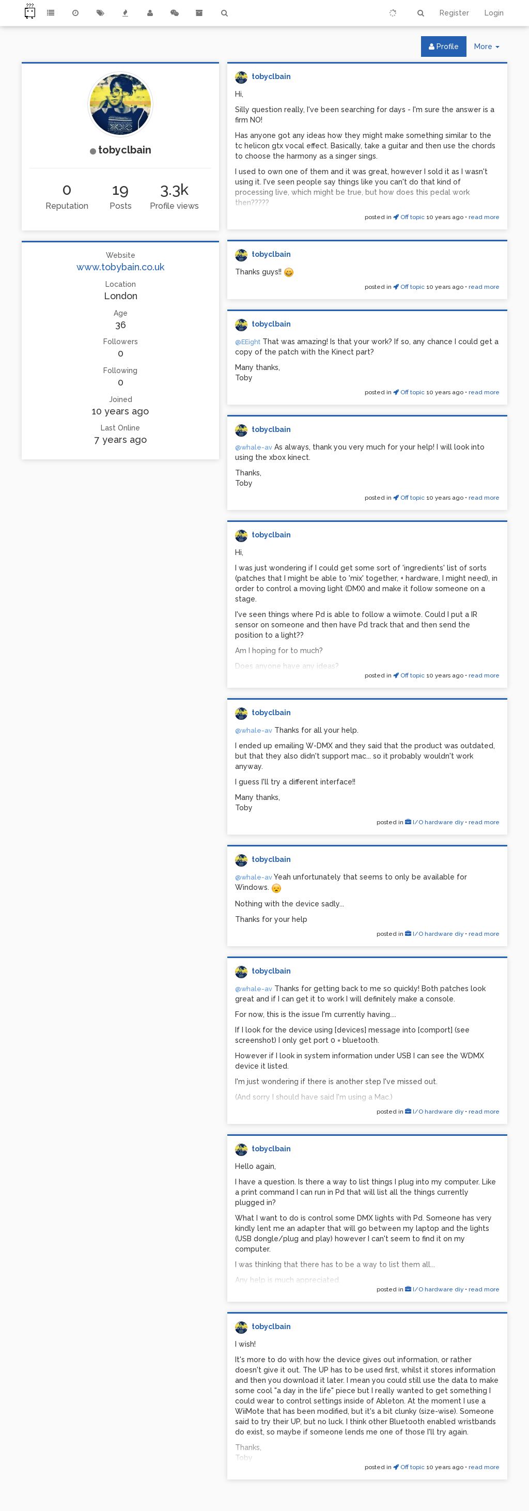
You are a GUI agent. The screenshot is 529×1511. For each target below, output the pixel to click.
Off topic (409, 217)
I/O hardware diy (434, 822)
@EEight (247, 342)
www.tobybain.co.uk (120, 266)
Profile (444, 46)
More (490, 49)
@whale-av (253, 447)
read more (484, 217)
